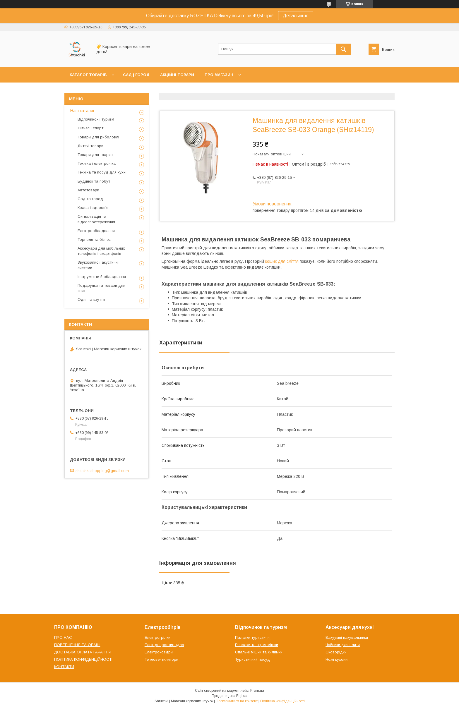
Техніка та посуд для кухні (102, 172)
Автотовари (88, 190)
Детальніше (296, 15)
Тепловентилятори (161, 659)
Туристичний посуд (252, 659)
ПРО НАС (63, 637)
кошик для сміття (282, 261)
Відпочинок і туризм (96, 119)
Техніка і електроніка (97, 163)
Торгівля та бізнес (94, 239)
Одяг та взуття (91, 299)
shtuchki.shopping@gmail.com (102, 470)
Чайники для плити (343, 645)
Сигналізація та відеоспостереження (96, 219)
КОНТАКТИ (64, 667)
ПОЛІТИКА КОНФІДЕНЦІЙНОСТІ (83, 659)
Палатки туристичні (252, 637)
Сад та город (90, 199)
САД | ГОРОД (136, 75)
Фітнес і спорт (90, 128)
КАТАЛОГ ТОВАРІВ (88, 75)
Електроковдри (159, 652)
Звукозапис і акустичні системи (98, 265)
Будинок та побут (94, 181)
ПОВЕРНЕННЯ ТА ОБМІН (77, 645)
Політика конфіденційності (282, 701)
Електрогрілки (157, 637)
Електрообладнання (96, 231)
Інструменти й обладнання (102, 276)
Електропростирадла (164, 645)
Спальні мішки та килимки (258, 652)
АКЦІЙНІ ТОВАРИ (177, 75)
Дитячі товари (90, 146)
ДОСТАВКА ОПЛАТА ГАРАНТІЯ (82, 652)
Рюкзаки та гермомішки (256, 645)
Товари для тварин (95, 154)
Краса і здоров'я (93, 207)
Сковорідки (336, 652)
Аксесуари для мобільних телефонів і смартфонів (101, 251)
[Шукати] (343, 49)
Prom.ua (257, 691)
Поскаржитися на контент (237, 701)
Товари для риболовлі (98, 137)
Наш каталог (82, 110)
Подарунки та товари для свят (101, 288)
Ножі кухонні (337, 659)
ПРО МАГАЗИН (219, 75)
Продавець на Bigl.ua (229, 696)
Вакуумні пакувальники (347, 637)
